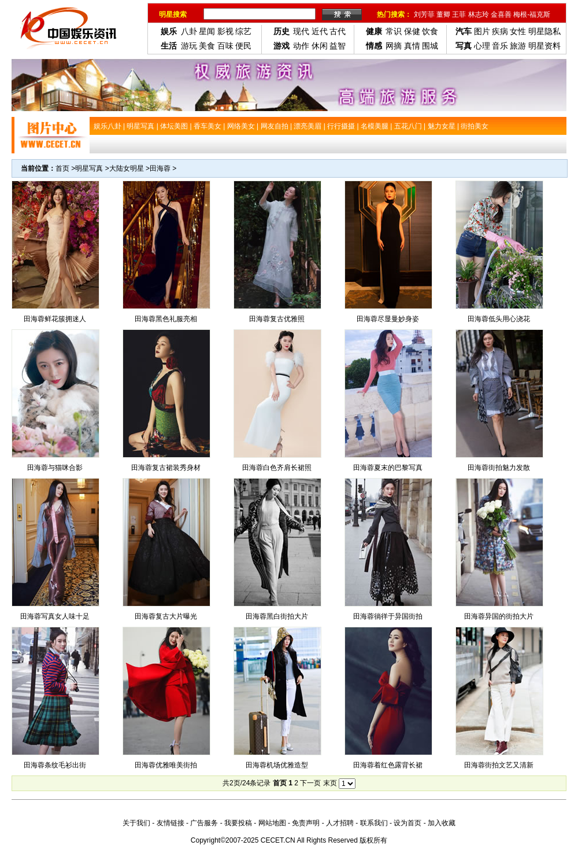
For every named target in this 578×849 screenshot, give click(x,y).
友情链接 (170, 823)
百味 (225, 45)
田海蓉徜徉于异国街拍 (388, 616)
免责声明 (306, 823)
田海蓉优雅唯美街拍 (166, 765)
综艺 (243, 31)
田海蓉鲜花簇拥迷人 (55, 319)
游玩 (189, 45)
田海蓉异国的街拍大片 (498, 616)
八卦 (189, 31)
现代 (301, 31)
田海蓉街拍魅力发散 (499, 468)
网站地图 (272, 823)
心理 (482, 45)
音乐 (500, 45)
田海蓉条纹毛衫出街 (55, 765)
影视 (225, 31)
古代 (337, 31)
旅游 (518, 45)
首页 (62, 168)
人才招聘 (340, 823)
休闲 (320, 45)
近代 (320, 31)
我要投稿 (238, 823)
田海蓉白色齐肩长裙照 (277, 468)
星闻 (207, 31)
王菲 (459, 14)
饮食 (430, 31)
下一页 (310, 783)
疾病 (500, 31)
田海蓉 (160, 168)
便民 (243, 45)
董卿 (443, 14)
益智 (337, 45)
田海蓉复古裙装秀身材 (166, 468)
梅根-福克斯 (531, 14)
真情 (412, 45)
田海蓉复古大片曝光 (166, 616)
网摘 (394, 45)
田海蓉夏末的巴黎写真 (388, 468)
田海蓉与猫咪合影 (55, 468)
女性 (518, 31)
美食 (207, 45)
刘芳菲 (424, 14)
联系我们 (374, 823)
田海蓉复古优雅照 (277, 319)
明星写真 (89, 168)
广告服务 (204, 823)
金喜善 (501, 14)
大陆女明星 (126, 168)
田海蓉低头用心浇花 (499, 319)
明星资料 (544, 45)
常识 (394, 31)
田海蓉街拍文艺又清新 (498, 765)
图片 (482, 31)
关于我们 (136, 823)
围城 (430, 45)
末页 (330, 783)
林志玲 (478, 14)
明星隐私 (544, 31)
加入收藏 (441, 823)
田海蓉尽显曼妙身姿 (388, 319)
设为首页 (407, 823)
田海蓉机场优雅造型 (277, 765)
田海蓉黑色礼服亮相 (166, 319)
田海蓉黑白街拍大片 (277, 616)
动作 (301, 45)
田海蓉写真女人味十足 (55, 616)
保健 (412, 31)
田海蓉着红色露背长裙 (388, 765)
